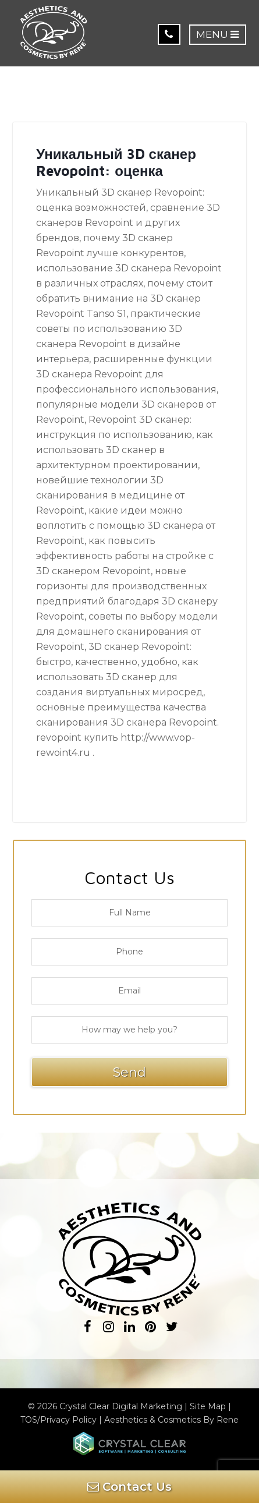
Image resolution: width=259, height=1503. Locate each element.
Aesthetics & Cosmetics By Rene (171, 1419)
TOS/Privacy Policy (58, 1419)
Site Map (208, 1406)
